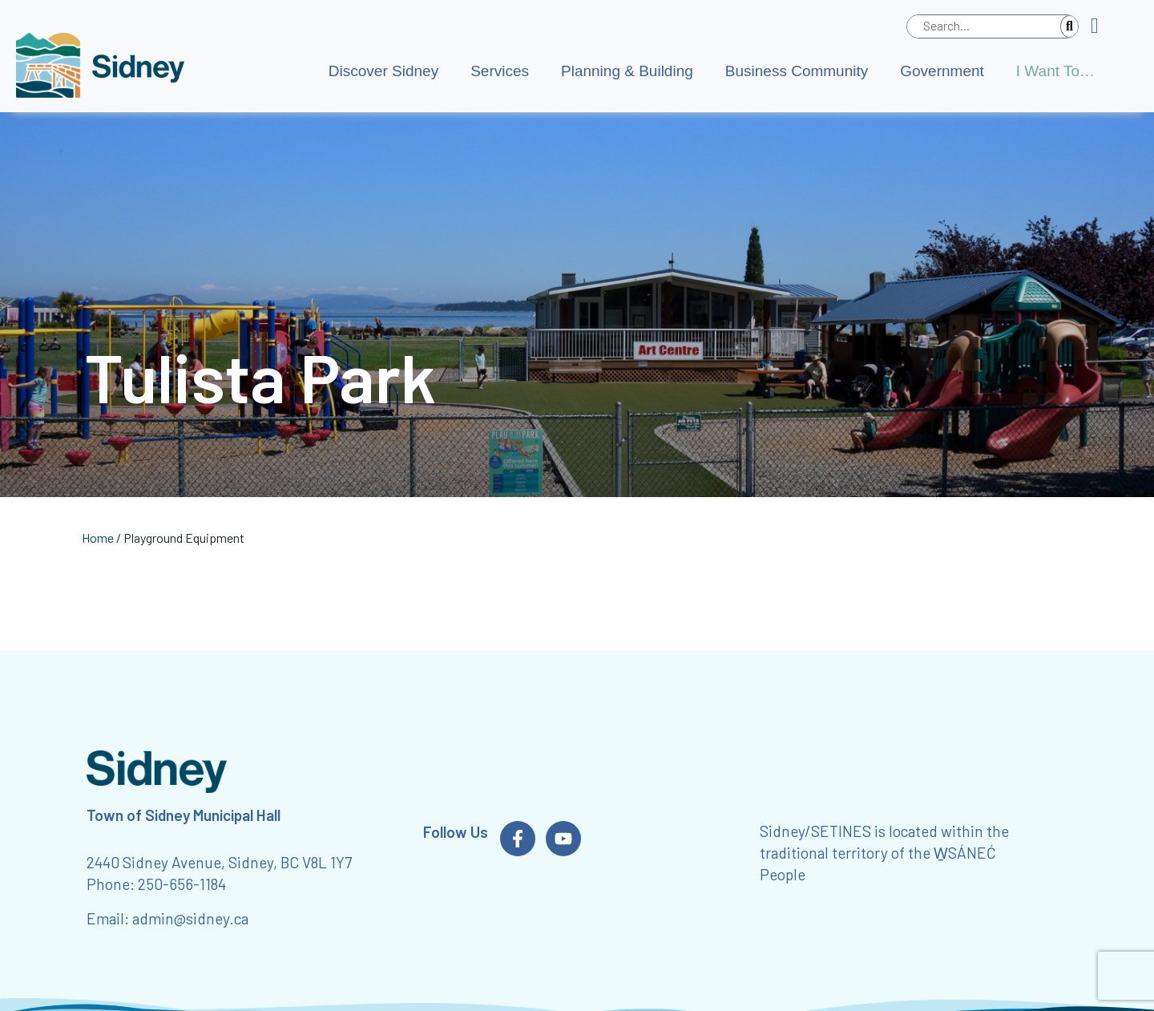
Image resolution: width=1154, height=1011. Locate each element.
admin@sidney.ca (190, 918)
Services (499, 71)
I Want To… (1055, 71)
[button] (1101, 26)
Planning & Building (627, 71)
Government (942, 71)
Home (98, 537)
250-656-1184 (182, 884)
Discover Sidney (383, 71)
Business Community (796, 71)
